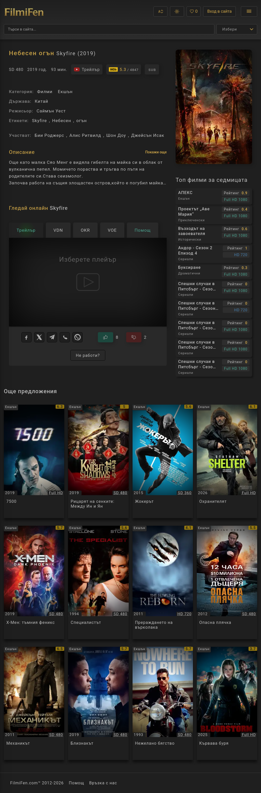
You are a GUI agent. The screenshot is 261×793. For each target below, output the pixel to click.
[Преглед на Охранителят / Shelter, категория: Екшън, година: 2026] (227, 461)
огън (81, 120)
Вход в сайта (219, 11)
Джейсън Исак (147, 135)
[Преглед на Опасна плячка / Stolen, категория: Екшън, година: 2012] (227, 582)
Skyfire (39, 120)
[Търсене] (109, 29)
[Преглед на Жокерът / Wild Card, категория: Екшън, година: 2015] (163, 461)
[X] (39, 337)
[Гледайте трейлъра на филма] (86, 69)
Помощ (76, 783)
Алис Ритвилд (85, 135)
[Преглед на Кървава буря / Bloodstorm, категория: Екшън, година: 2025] (227, 703)
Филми (44, 91)
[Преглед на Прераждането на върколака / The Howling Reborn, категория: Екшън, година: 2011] (163, 582)
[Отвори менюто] (249, 11)
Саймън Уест (51, 110)
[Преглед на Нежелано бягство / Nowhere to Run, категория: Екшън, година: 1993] (163, 703)
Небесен (61, 120)
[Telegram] (52, 337)
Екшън (65, 91)
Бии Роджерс (49, 135)
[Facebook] (26, 337)
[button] (160, 11)
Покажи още (156, 152)
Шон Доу (116, 135)
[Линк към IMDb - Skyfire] (123, 69)
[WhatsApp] (77, 337)
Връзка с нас (103, 783)
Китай (41, 101)
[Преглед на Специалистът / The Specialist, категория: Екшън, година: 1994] (98, 582)
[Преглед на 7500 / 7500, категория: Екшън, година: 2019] (34, 461)
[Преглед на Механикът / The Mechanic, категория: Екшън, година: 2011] (34, 703)
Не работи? (88, 355)
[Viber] (65, 337)
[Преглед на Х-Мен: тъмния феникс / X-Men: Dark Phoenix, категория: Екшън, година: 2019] (34, 582)
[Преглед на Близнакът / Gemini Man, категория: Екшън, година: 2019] (98, 703)
